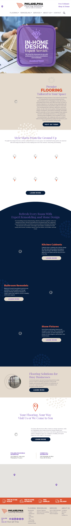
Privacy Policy (18, 510)
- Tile (29, 500)
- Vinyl (29, 496)
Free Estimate (63, 4)
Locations (64, 492)
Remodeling (25, 13)
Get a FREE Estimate (55, 492)
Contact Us (65, 496)
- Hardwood (31, 495)
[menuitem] (35, 13)
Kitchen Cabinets (41, 492)
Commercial (31, 503)
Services (36, 13)
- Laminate (31, 498)
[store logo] (23, 5)
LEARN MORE (51, 240)
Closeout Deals (32, 504)
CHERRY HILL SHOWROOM (44, 435)
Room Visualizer (54, 495)
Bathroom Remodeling (43, 493)
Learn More (35, 174)
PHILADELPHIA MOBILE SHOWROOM (18, 435)
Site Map (26, 510)
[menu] (35, 13)
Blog (63, 495)
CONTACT (57, 13)
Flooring (14, 13)
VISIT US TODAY (51, 106)
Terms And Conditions (7, 510)
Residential (31, 492)
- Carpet (30, 493)
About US (47, 13)
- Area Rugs (31, 501)
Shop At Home (64, 6)
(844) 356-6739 (13, 503)
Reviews (64, 493)
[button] (14, 456)
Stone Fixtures (40, 495)
